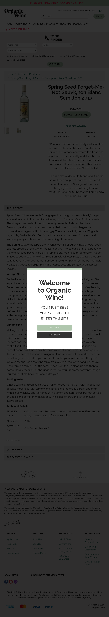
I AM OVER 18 (55, 328)
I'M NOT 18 (54, 335)
